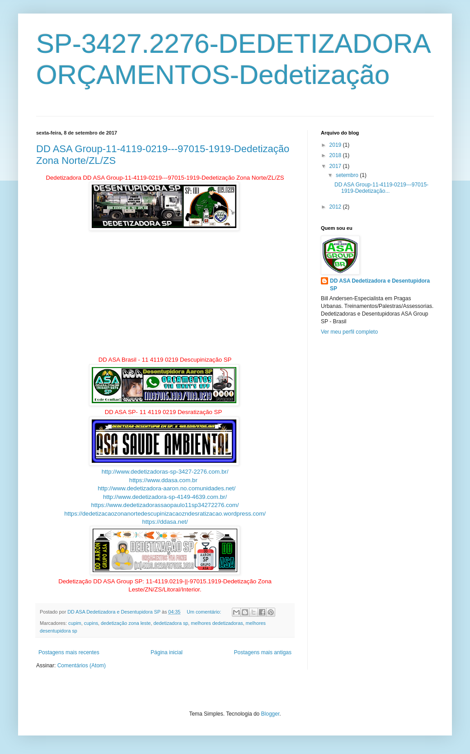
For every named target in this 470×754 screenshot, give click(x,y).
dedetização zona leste (125, 623)
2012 (336, 207)
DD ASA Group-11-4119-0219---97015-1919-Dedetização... (381, 188)
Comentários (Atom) (81, 665)
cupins (91, 623)
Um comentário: (204, 611)
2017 (336, 166)
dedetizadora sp (171, 623)
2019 (336, 145)
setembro (348, 175)
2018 (336, 155)
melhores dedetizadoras (217, 623)
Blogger (270, 714)
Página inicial (166, 652)
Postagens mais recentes (68, 652)
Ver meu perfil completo (349, 332)
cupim (74, 623)
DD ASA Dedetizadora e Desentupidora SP (380, 285)
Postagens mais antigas (262, 652)
